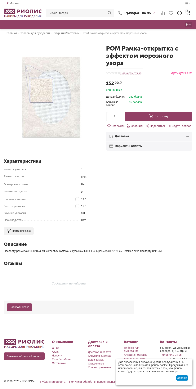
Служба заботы (61, 359)
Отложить (117, 126)
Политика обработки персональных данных (95, 381)
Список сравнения (99, 367)
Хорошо (182, 377)
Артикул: (178, 73)
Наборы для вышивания (131, 349)
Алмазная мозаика (135, 354)
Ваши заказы (96, 359)
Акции (55, 351)
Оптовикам (59, 363)
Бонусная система (99, 355)
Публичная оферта (52, 381)
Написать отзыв (130, 73)
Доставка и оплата (99, 352)
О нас (55, 347)
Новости (57, 355)
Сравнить (135, 126)
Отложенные (96, 363)
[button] (155, 126)
